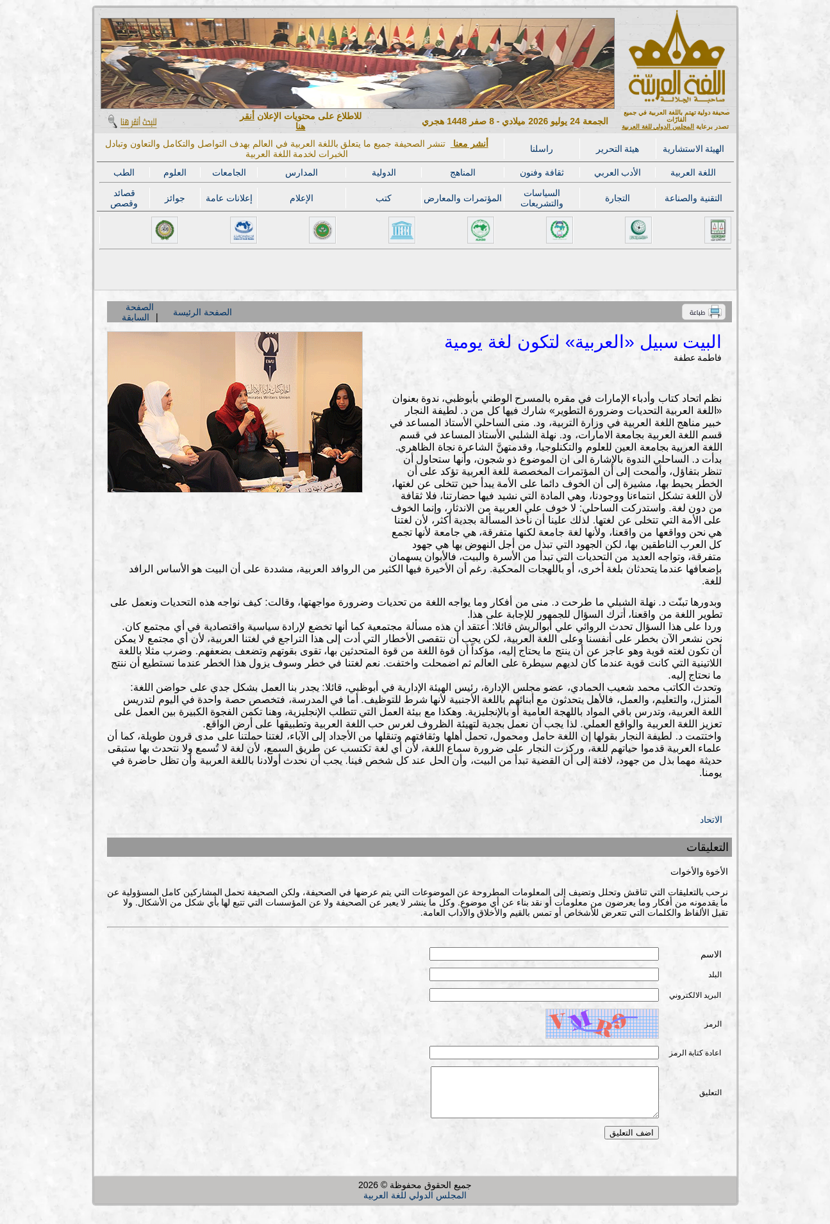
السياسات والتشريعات (541, 198)
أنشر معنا (469, 143)
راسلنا (541, 149)
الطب (124, 172)
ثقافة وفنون (542, 172)
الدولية (384, 172)
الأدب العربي (618, 172)
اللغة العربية (693, 172)
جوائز (175, 198)
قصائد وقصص (124, 198)
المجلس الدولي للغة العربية (658, 126)
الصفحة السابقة (138, 312)
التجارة (617, 198)
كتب (384, 198)
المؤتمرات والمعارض (463, 198)
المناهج (463, 172)
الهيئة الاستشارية (694, 149)
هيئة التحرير (618, 149)
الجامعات (229, 172)
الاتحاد (711, 820)
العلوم (175, 172)
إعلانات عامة (229, 198)
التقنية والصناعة (693, 198)
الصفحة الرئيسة (202, 312)
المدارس (301, 172)
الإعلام (301, 198)
